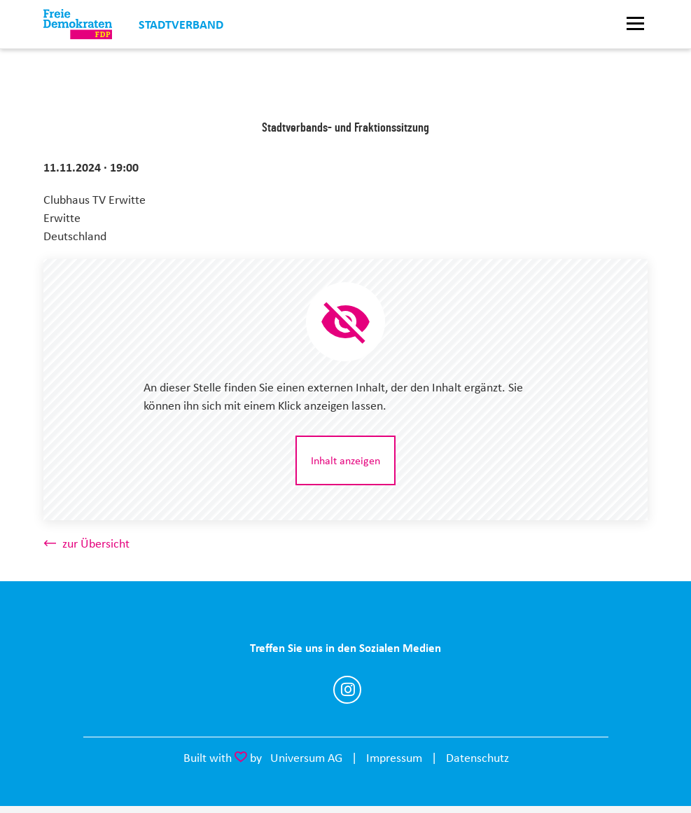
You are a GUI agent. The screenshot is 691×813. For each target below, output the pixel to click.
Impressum (394, 757)
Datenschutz (477, 757)
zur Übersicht (96, 543)
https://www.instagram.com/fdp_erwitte (347, 690)
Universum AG (306, 757)
